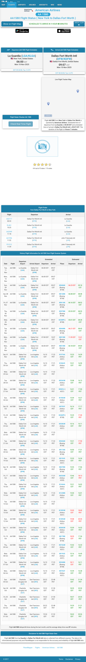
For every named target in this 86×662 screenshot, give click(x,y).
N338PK (62, 320)
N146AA (62, 484)
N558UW (62, 424)
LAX (35, 357)
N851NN (62, 337)
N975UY (62, 571)
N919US (62, 458)
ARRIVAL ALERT (79, 24)
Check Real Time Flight (20, 124)
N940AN (62, 441)
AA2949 (9, 232)
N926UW (62, 380)
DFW (34, 221)
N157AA (62, 354)
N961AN (62, 303)
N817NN (62, 536)
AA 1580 (43, 14)
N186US (62, 363)
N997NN (62, 311)
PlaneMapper (28, 648)
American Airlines (47, 10)
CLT (22, 584)
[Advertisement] (43, 40)
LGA (68, 221)
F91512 (9, 244)
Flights (37, 648)
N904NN (62, 562)
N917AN (62, 450)
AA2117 (9, 219)
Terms (62, 659)
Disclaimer (70, 659)
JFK (68, 240)
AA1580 (60, 648)
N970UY (62, 406)
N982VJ (61, 389)
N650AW (62, 476)
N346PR (62, 415)
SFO (35, 582)
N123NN (62, 493)
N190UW (62, 398)
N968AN (62, 285)
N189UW (62, 510)
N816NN (62, 294)
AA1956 (9, 238)
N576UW (62, 545)
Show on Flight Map (12, 24)
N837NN (62, 467)
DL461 (9, 225)
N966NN (62, 328)
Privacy (79, 659)
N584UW (62, 528)
